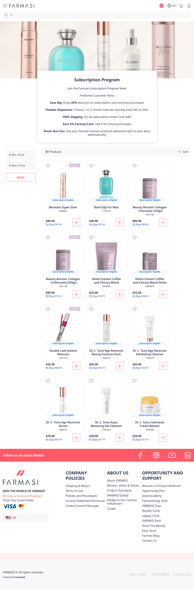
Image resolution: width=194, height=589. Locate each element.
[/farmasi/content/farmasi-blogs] (150, 535)
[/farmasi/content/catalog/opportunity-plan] (153, 491)
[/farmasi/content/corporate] (117, 495)
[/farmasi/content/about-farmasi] (117, 480)
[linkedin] (187, 455)
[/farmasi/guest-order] (18, 500)
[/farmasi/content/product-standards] (119, 490)
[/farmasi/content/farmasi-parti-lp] (151, 520)
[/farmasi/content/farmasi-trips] (151, 506)
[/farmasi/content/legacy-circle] (150, 515)
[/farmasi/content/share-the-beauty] (153, 525)
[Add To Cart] (76, 222)
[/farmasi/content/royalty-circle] (151, 511)
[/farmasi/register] (22, 495)
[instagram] (156, 455)
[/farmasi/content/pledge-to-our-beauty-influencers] (124, 501)
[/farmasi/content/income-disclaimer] (85, 501)
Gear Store (149, 530)
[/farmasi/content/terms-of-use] (74, 491)
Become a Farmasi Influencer (161, 486)
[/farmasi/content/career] (111, 508)
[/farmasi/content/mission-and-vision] (123, 485)
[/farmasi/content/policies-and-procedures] (81, 496)
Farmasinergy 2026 (155, 501)
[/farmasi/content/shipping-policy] (78, 486)
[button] (20, 177)
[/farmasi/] (21, 6)
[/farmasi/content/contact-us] (149, 540)
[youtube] (171, 455)
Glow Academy (152, 496)
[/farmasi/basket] (181, 6)
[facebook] (140, 455)
